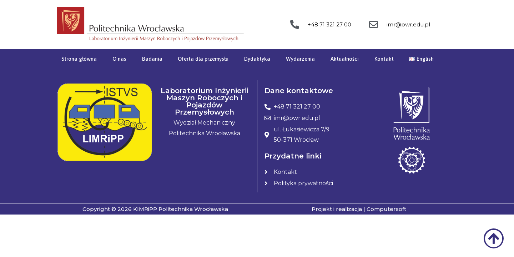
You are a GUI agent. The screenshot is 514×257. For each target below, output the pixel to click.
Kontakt (384, 59)
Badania (152, 59)
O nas (119, 59)
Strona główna (79, 59)
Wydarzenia (300, 59)
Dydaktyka (257, 59)
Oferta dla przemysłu (203, 59)
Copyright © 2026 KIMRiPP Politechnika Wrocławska (155, 209)
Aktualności (345, 59)
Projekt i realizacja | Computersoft (359, 209)
